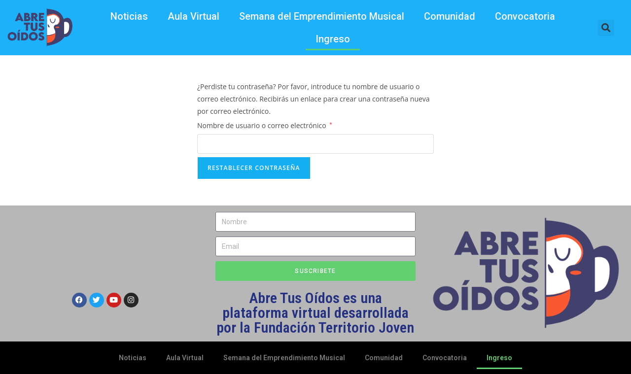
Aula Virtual (193, 16)
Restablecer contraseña (254, 168)
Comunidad (449, 16)
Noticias (129, 16)
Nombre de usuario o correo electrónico (264, 124)
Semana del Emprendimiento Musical (321, 16)
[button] (606, 28)
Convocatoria (525, 16)
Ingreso (333, 39)
